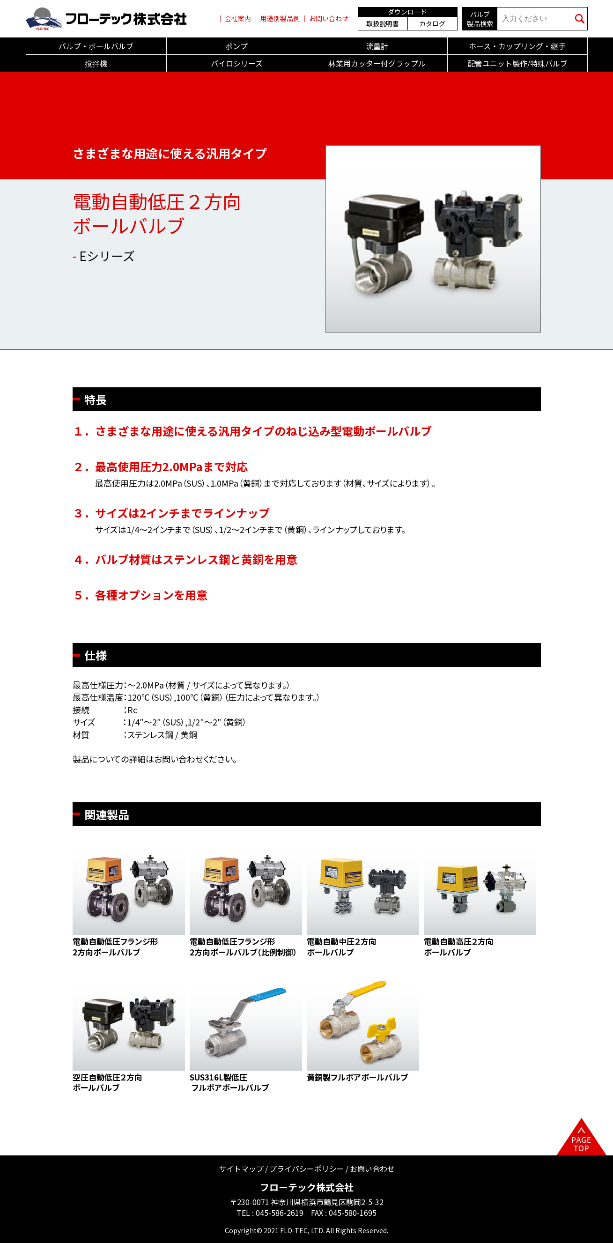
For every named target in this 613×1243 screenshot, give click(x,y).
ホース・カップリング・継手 (517, 46)
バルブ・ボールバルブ (96, 46)
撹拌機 (96, 63)
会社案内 (238, 18)
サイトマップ (241, 1168)
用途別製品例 (280, 18)
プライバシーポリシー (306, 1168)
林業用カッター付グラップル (377, 63)
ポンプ (236, 46)
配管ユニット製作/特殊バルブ (517, 63)
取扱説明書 (382, 23)
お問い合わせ (328, 18)
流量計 (377, 46)
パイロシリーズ (237, 63)
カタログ (432, 23)
